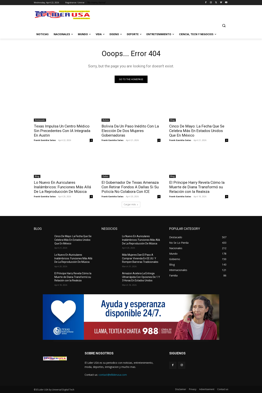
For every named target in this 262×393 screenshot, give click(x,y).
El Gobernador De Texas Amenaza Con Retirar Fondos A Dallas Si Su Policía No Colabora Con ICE (130, 187)
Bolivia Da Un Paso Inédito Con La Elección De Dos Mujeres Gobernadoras (130, 130)
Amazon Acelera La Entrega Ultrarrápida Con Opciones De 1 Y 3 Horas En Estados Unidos (141, 277)
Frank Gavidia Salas (45, 140)
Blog (172, 120)
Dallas (105, 176)
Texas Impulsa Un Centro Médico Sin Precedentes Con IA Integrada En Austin (62, 130)
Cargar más (131, 204)
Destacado (40, 120)
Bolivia (106, 120)
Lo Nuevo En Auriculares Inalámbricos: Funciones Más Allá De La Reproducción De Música (62, 187)
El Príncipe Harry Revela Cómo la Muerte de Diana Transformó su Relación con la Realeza (197, 187)
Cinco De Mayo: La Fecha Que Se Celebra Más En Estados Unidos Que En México (196, 130)
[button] (223, 25)
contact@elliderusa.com (113, 374)
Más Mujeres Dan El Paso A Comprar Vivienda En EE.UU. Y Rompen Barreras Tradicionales (140, 258)
